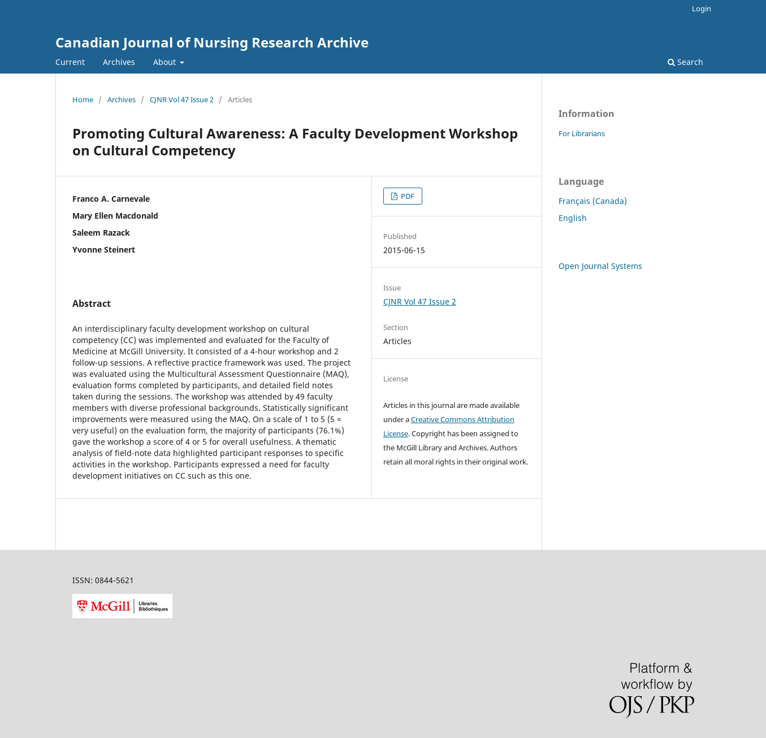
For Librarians (582, 133)
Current (70, 62)
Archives (119, 62)
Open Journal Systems (600, 266)
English (573, 217)
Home (82, 99)
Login (701, 8)
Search (685, 62)
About (165, 62)
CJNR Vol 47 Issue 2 (182, 99)
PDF (406, 196)
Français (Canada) (593, 201)
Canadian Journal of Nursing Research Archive (212, 42)
